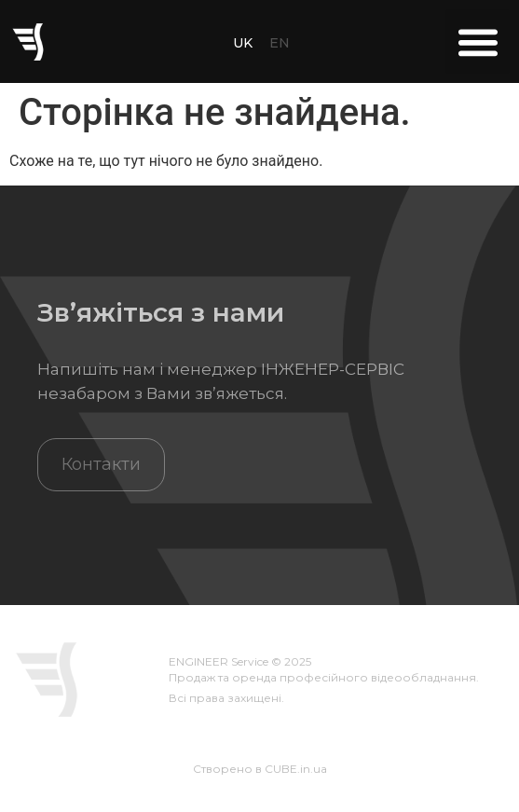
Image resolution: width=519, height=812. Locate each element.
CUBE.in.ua (296, 769)
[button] (477, 41)
